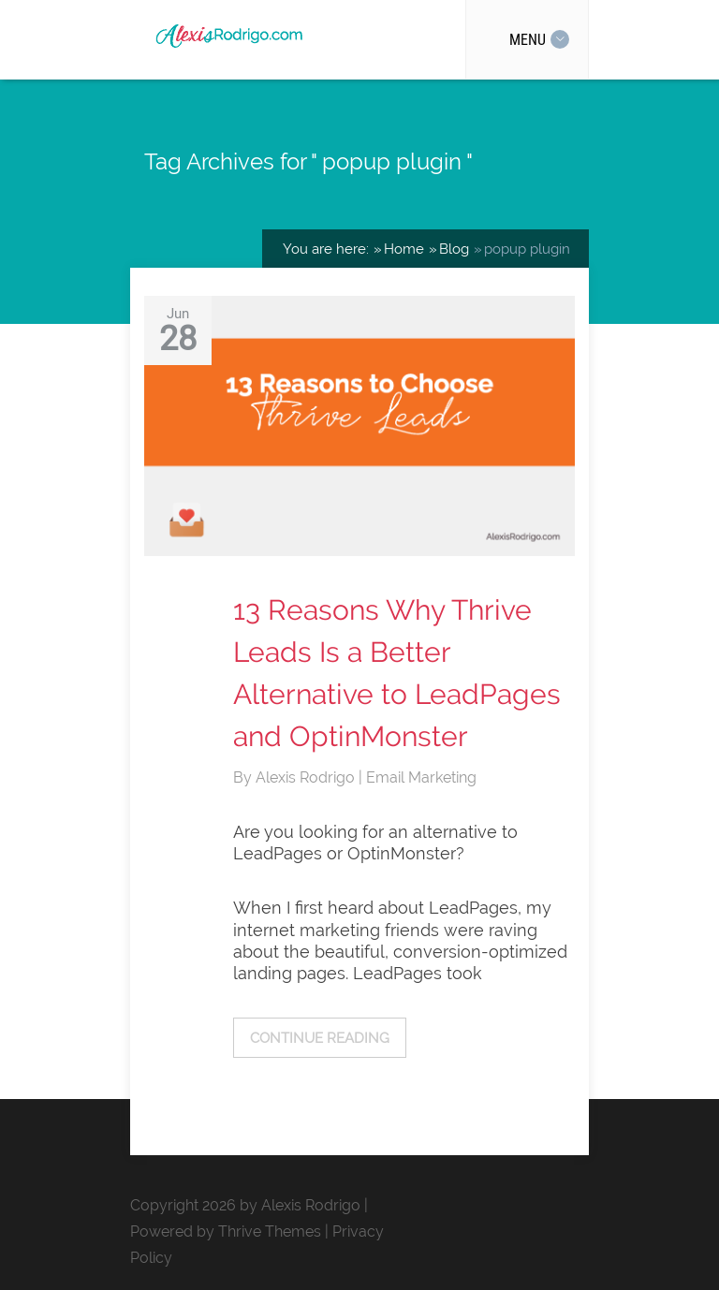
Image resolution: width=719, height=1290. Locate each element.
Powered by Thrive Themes (225, 1231)
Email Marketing (421, 777)
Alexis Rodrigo (307, 777)
